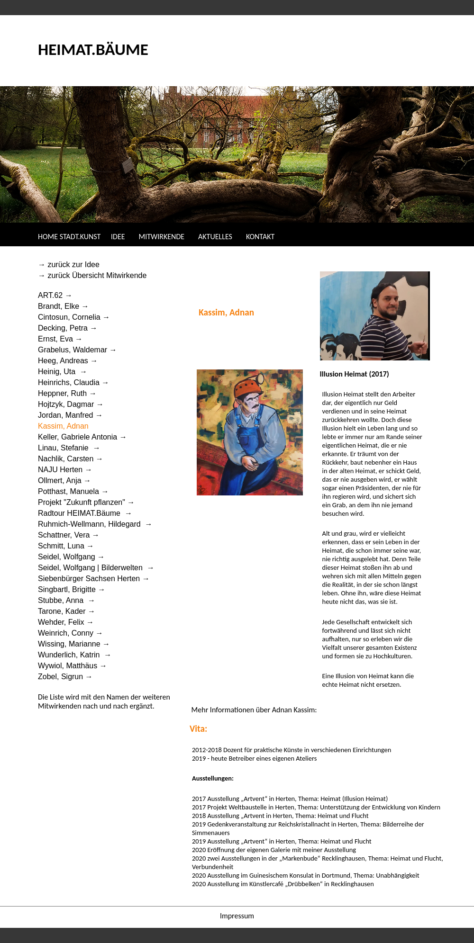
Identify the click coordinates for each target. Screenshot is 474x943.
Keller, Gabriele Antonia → (82, 437)
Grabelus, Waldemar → (77, 350)
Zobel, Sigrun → (65, 677)
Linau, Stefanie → (69, 448)
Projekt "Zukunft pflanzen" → (86, 502)
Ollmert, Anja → (64, 480)
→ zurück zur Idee (69, 264)
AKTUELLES (215, 236)
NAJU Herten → (65, 470)
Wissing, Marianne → (74, 644)
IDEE (119, 236)
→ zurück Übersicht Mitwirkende (93, 275)
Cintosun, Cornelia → (74, 317)
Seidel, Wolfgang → (71, 557)
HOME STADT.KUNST (69, 236)
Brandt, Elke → (63, 306)
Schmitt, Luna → (66, 546)
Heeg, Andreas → (68, 361)
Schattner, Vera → (69, 535)
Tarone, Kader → (66, 611)
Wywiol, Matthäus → (72, 666)
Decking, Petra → (67, 328)
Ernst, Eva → (60, 339)
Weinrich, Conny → (70, 633)
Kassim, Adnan (64, 426)
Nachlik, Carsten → (70, 459)
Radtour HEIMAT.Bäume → (85, 513)
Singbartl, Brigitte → (71, 589)
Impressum (237, 915)
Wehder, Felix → (66, 622)
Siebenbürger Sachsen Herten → (94, 579)
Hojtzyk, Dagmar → (72, 404)
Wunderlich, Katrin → (74, 655)
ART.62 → (55, 295)
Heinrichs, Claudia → (73, 382)
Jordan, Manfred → (70, 415)
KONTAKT (260, 236)
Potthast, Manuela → (73, 491)
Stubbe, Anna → (66, 600)
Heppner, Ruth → (67, 393)
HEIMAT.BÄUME (93, 49)
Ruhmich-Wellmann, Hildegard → (95, 524)
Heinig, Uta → (62, 372)
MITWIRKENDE (162, 236)
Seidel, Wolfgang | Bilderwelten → (96, 568)
